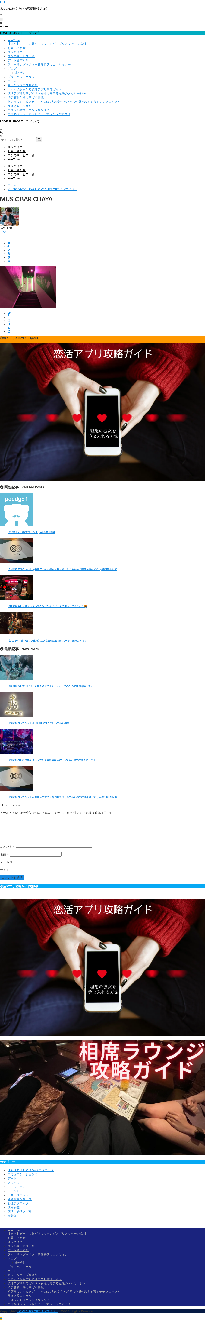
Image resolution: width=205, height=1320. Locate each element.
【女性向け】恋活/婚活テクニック (31, 1170)
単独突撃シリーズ (20, 1199)
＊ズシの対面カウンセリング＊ (29, 110)
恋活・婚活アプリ (20, 1211)
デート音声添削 (18, 60)
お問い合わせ (17, 48)
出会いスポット (18, 1195)
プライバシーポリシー (23, 77)
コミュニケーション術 (23, 1174)
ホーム (12, 81)
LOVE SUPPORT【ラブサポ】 (20, 121)
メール (6, 862)
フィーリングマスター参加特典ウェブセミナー (39, 64)
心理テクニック (18, 1203)
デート (12, 1178)
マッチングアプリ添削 (23, 85)
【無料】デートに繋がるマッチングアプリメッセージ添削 (47, 43)
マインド (14, 1191)
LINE (3, 2)
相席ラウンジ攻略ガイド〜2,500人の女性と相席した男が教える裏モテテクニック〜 (64, 101)
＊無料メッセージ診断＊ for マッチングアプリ (39, 114)
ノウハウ (14, 1182)
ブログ (12, 68)
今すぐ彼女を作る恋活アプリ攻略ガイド (35, 89)
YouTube (14, 40)
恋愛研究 (14, 1207)
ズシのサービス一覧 (21, 56)
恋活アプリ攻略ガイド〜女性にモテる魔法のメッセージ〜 (47, 93)
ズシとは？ (15, 52)
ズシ (3, 231)
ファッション (17, 1186)
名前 (5, 854)
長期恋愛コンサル (20, 106)
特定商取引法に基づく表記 (26, 97)
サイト (4, 869)
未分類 (19, 72)
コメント (8, 846)
